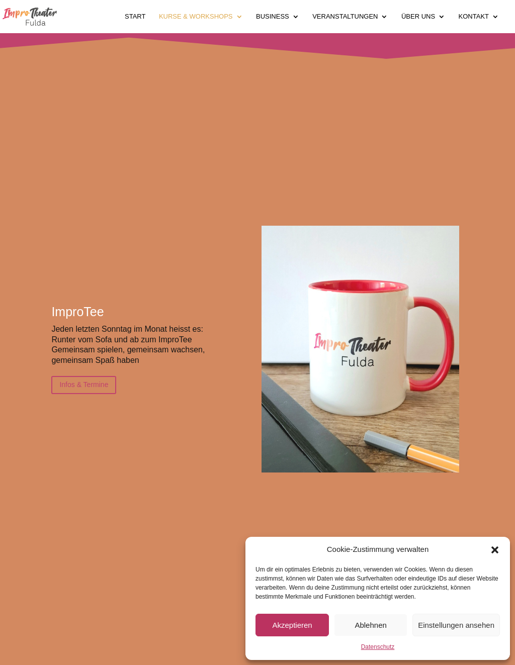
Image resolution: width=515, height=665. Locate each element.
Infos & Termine (83, 385)
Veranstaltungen (345, 16)
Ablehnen (370, 625)
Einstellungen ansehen (456, 625)
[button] (495, 550)
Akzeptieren (292, 625)
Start (135, 16)
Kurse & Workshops (196, 16)
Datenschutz (378, 646)
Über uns (418, 16)
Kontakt (474, 16)
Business (272, 16)
